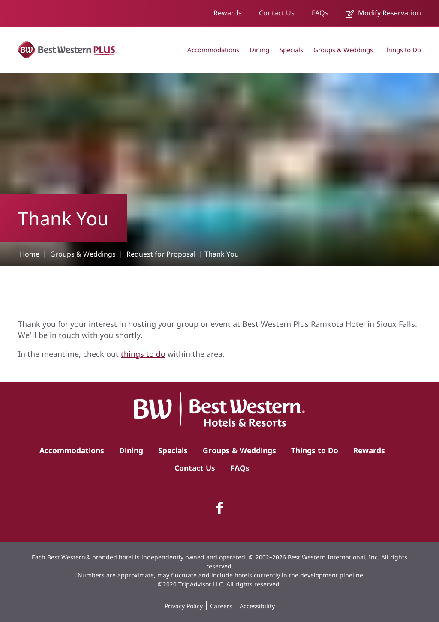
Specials (291, 49)
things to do (143, 354)
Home (29, 254)
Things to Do (402, 49)
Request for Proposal (160, 254)
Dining (259, 49)
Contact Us (277, 13)
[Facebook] (219, 507)
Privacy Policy (184, 606)
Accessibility (257, 606)
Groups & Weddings (343, 49)
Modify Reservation (383, 13)
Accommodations (213, 49)
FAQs (320, 13)
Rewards (227, 13)
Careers (221, 606)
